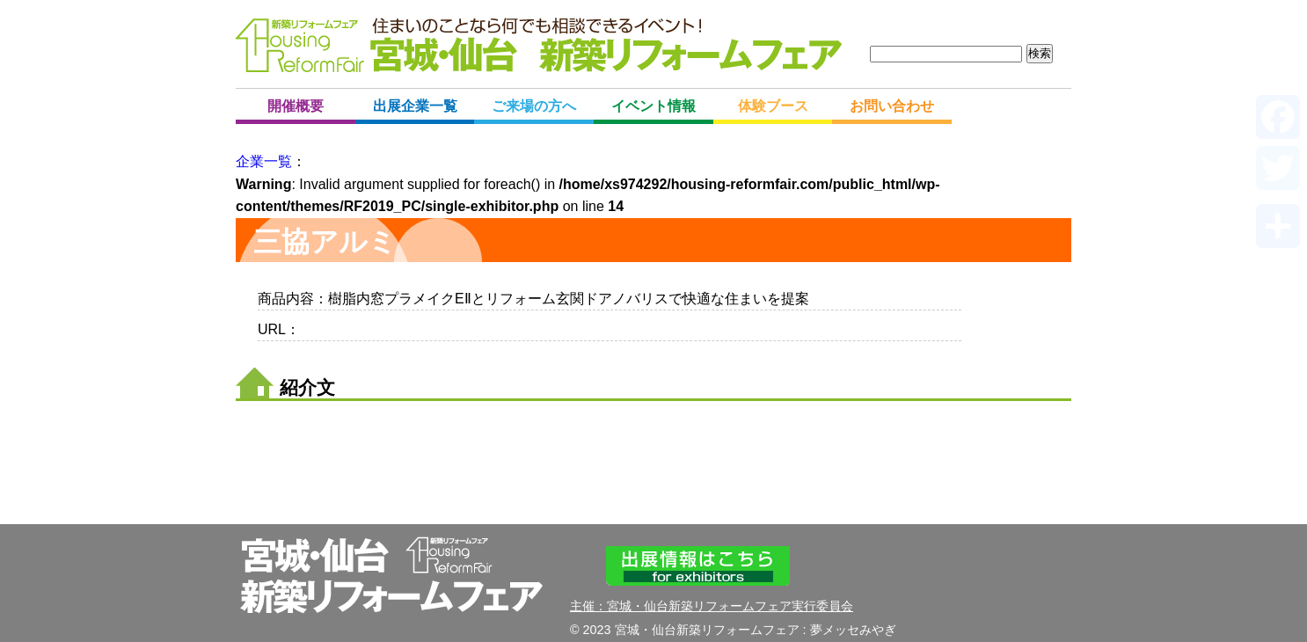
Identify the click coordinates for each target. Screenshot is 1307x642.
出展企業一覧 (415, 105)
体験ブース (773, 105)
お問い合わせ (892, 105)
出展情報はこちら (697, 566)
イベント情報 (653, 105)
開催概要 (295, 105)
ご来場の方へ (534, 105)
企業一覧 (264, 161)
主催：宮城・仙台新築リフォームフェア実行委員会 (711, 606)
